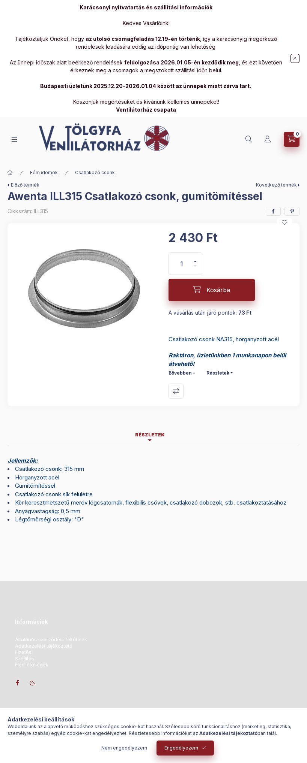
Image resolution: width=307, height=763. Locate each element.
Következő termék (276, 185)
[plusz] (195, 258)
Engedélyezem (181, 748)
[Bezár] (294, 58)
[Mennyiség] (181, 264)
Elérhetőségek (31, 664)
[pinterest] (291, 211)
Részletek (217, 373)
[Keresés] (248, 139)
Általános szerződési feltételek (51, 639)
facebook (17, 682)
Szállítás (24, 658)
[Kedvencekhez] (284, 222)
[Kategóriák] (14, 139)
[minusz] (195, 269)
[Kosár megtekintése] (291, 139)
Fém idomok (44, 172)
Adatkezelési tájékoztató (43, 646)
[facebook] (273, 211)
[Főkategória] (10, 172)
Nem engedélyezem (124, 748)
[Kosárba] (212, 290)
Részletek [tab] (150, 434)
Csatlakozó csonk (95, 172)
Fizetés (23, 652)
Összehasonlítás (176, 391)
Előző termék (25, 185)
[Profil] (267, 139)
